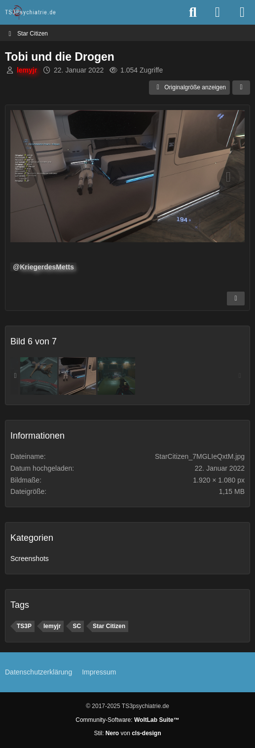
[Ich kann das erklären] (38, 376)
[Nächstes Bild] (228, 177)
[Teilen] (241, 87)
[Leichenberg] (116, 376)
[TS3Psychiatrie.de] (31, 12)
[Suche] (193, 12)
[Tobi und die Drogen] (77, 376)
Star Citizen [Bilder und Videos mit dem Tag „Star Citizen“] (109, 626)
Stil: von (127, 733)
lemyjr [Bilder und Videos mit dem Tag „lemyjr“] (52, 626)
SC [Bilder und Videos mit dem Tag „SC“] (77, 626)
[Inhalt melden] (236, 298)
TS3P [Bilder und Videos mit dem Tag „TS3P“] (24, 626)
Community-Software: (127, 719)
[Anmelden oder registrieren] (217, 12)
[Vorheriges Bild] (26, 177)
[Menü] (242, 12)
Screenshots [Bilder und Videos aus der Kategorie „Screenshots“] (29, 558)
